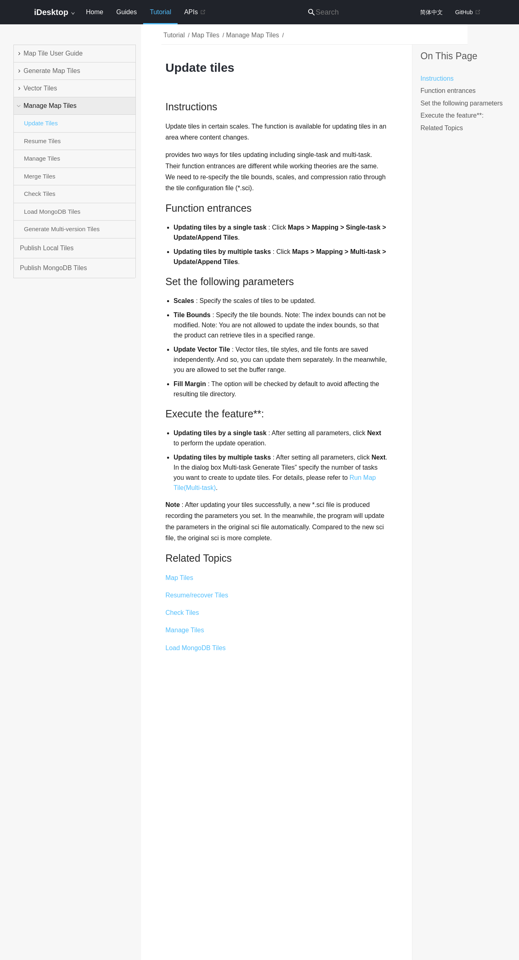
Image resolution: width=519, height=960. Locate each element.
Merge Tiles (40, 176)
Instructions (437, 78)
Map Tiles (205, 35)
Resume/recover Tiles (196, 595)
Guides (126, 12)
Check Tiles (40, 193)
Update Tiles (41, 123)
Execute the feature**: (452, 115)
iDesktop (54, 12)
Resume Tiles (42, 140)
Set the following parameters (461, 103)
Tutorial (160, 16)
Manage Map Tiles (252, 35)
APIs (195, 12)
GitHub (468, 12)
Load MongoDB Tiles (52, 211)
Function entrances (448, 90)
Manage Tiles (42, 158)
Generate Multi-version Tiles (62, 229)
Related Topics (441, 128)
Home (94, 12)
